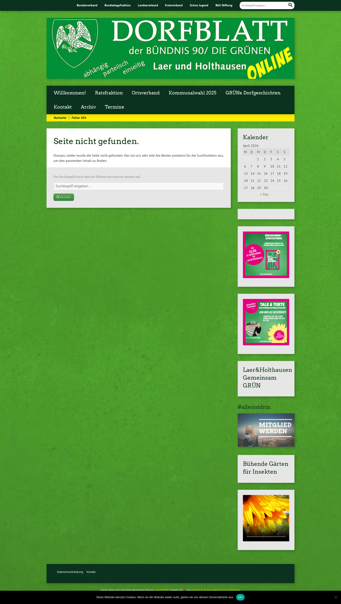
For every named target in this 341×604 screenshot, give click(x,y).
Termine (114, 107)
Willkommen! (70, 93)
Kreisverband (174, 5)
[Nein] (335, 597)
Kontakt (63, 107)
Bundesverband (87, 5)
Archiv (88, 107)
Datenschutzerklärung (70, 572)
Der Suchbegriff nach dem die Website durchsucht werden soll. (97, 176)
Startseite (60, 118)
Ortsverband (146, 93)
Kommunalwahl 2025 (192, 93)
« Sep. (264, 194)
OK (240, 597)
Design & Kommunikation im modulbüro (216, 590)
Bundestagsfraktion (118, 5)
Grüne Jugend (199, 5)
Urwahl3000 (161, 590)
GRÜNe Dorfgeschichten (253, 93)
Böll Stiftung (224, 5)
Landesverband (148, 5)
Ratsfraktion (109, 93)
